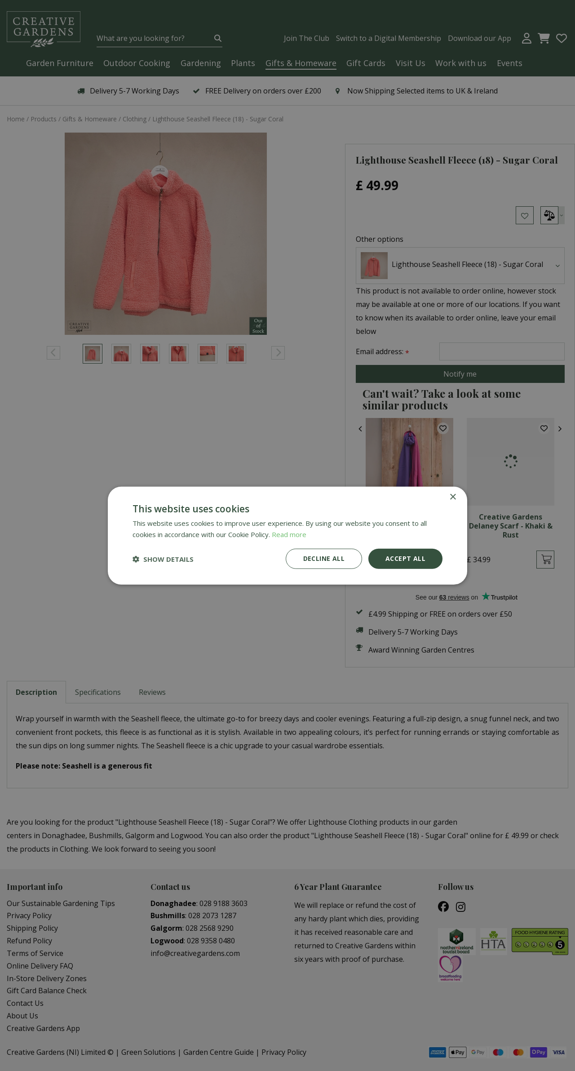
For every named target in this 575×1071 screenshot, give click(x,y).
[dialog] (287, 535)
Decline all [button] (324, 558)
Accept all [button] (405, 558)
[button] (163, 559)
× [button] (452, 496)
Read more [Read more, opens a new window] (289, 533)
